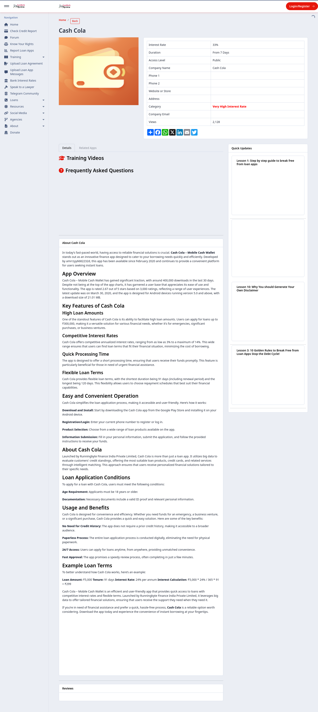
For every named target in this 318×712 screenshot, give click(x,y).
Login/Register (302, 6)
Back (75, 21)
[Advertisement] (141, 203)
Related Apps (88, 148)
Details (66, 148)
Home (62, 20)
